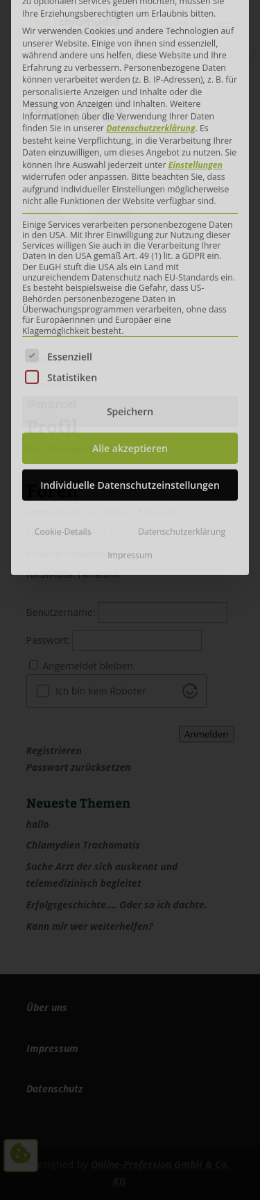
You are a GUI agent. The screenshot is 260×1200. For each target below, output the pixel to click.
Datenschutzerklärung (181, 372)
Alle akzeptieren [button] (130, 289)
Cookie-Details (63, 372)
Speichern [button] (130, 252)
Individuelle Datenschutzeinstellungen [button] (130, 326)
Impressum (130, 395)
